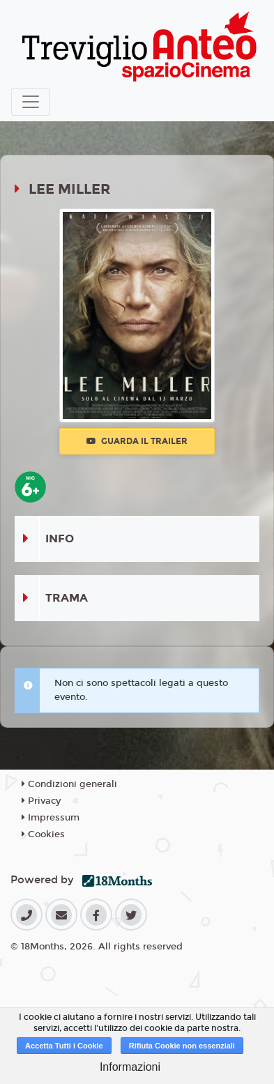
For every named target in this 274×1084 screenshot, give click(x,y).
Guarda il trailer (137, 441)
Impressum (50, 817)
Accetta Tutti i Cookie (64, 1045)
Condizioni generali (69, 784)
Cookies (43, 834)
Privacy (41, 801)
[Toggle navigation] (30, 102)
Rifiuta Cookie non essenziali (182, 1045)
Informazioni (130, 1067)
